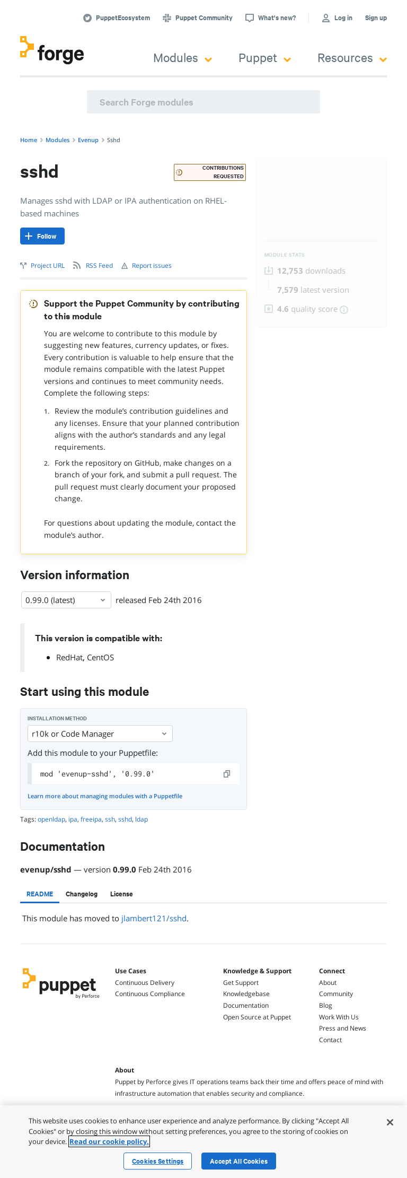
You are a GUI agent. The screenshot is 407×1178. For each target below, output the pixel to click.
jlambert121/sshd (154, 918)
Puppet (264, 57)
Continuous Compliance (150, 993)
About (328, 982)
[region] (203, 1141)
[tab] (39, 893)
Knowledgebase (246, 993)
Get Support (241, 982)
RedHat (69, 657)
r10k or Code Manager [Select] (100, 733)
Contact (330, 1039)
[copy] (227, 773)
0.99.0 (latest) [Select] (66, 600)
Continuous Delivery (144, 982)
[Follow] (42, 236)
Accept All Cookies (239, 1161)
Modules (182, 57)
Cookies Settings (157, 1161)
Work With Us (339, 1017)
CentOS (100, 657)
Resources (352, 57)
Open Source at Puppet (257, 1017)
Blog (325, 1005)
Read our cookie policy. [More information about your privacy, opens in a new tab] (109, 1141)
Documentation (246, 1005)
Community (336, 993)
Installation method (57, 718)
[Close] (390, 1122)
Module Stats (284, 255)
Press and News (342, 1028)
